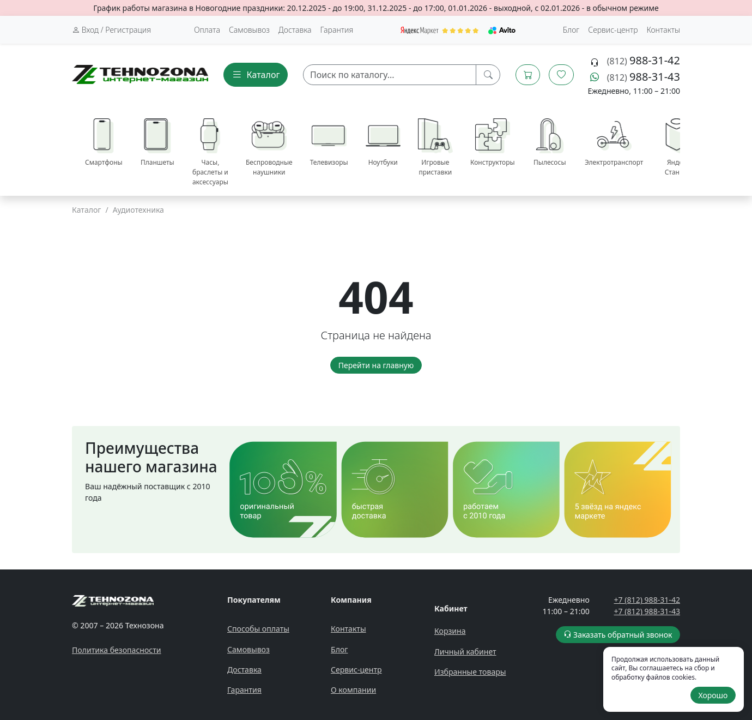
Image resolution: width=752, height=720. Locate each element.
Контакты (663, 30)
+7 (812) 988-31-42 (647, 600)
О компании (353, 690)
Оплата (207, 30)
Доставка (295, 30)
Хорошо (712, 695)
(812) (643, 61)
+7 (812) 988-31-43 (647, 611)
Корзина (450, 631)
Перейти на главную (376, 365)
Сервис (613, 30)
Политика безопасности (116, 650)
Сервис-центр (356, 669)
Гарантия (337, 30)
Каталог (86, 210)
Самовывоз (249, 30)
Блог (571, 30)
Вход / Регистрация (111, 30)
